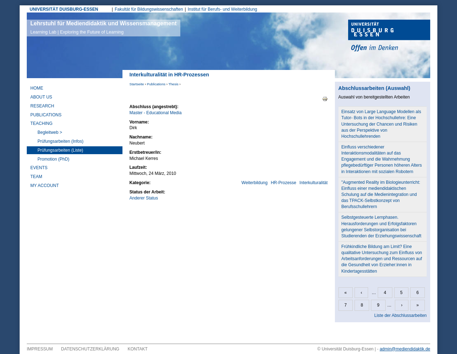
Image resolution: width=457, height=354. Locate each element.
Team (36, 176)
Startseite (137, 84)
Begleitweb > (49, 132)
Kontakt (138, 349)
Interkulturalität (314, 182)
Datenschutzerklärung (90, 349)
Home (36, 88)
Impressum (40, 349)
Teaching (41, 123)
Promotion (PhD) (53, 159)
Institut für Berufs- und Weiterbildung (222, 9)
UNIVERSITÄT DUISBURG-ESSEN (64, 9)
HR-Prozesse (283, 182)
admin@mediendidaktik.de (405, 349)
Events (38, 167)
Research (42, 105)
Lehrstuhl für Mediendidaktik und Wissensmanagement (103, 27)
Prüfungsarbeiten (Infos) (60, 141)
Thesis (174, 84)
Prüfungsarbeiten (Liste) (60, 150)
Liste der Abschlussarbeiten (400, 315)
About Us (41, 97)
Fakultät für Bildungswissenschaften (149, 9)
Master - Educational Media (156, 112)
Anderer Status (144, 198)
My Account (44, 185)
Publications (156, 84)
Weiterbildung (254, 182)
